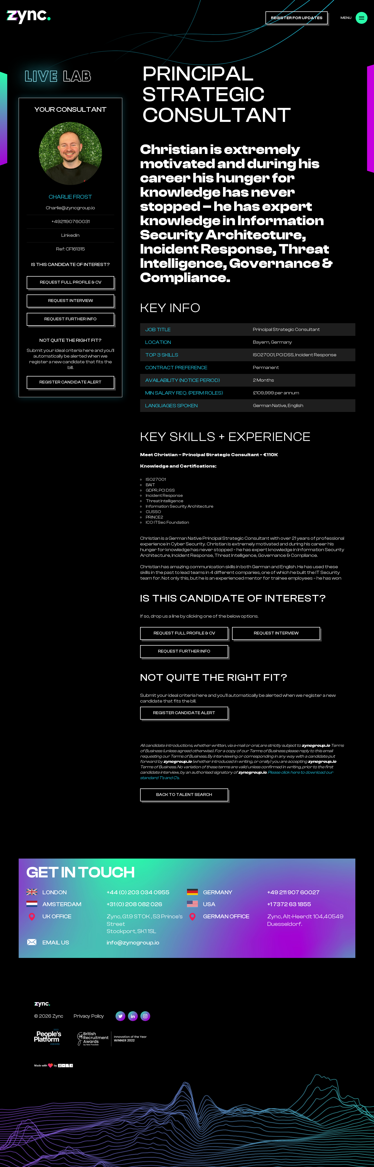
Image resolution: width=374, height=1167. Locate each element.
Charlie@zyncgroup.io (70, 208)
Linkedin (70, 235)
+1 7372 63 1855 (289, 904)
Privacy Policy (89, 1016)
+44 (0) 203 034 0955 (138, 892)
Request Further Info (70, 319)
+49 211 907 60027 (293, 892)
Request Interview (70, 300)
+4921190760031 (71, 221)
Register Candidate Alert (70, 382)
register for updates (296, 18)
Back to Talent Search (184, 794)
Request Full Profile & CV (70, 282)
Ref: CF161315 (70, 249)
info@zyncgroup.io (133, 942)
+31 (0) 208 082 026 (134, 904)
